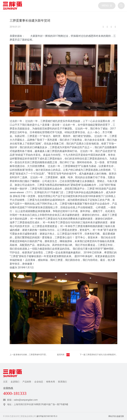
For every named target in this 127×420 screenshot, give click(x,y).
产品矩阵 (26, 381)
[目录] (106, 5)
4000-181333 (14, 393)
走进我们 (15, 381)
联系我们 (62, 381)
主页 (5, 381)
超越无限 (120, 416)
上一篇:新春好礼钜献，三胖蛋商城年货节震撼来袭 (28, 354)
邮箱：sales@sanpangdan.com (22, 400)
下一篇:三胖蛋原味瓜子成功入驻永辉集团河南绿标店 (98, 354)
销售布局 (50, 381)
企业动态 (38, 381)
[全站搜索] (121, 5)
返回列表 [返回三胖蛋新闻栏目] (63, 355)
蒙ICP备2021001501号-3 (47, 416)
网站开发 (112, 416)
